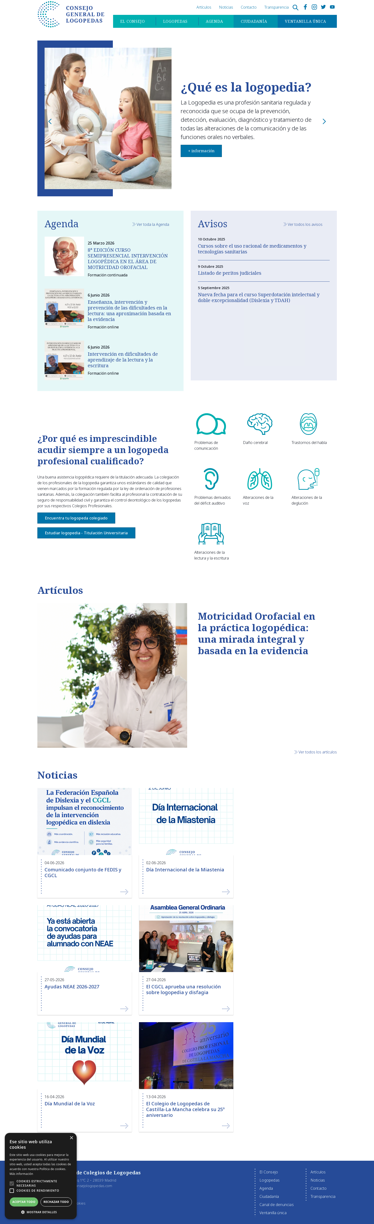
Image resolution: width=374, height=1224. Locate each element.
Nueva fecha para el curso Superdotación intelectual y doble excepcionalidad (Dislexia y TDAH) (258, 297)
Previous (50, 126)
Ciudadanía (253, 22)
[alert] (41, 1176)
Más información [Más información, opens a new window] (21, 1174)
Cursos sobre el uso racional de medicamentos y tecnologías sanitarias (252, 249)
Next (325, 126)
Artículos (203, 7)
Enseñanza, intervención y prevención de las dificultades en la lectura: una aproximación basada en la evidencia (129, 310)
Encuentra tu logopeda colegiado (76, 518)
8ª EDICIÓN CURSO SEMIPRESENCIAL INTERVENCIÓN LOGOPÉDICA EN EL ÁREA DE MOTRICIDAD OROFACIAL (128, 258)
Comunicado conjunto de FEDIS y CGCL (83, 872)
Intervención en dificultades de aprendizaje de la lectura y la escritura (123, 360)
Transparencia (276, 7)
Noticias (226, 7)
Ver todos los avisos (305, 224)
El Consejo (132, 22)
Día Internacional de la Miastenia (185, 869)
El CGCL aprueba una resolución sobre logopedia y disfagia (183, 989)
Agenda (214, 22)
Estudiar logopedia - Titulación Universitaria (86, 533)
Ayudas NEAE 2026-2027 (72, 986)
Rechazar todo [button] (56, 1202)
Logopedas (175, 22)
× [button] (71, 1138)
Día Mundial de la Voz (70, 1103)
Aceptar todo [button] (23, 1202)
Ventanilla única (305, 22)
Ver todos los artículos (318, 752)
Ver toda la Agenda (153, 224)
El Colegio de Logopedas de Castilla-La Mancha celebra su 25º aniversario (185, 1109)
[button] (12, 1183)
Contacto (249, 7)
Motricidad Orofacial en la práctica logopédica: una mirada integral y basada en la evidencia (256, 633)
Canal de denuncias (276, 1204)
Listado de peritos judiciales (229, 273)
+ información (79, 158)
